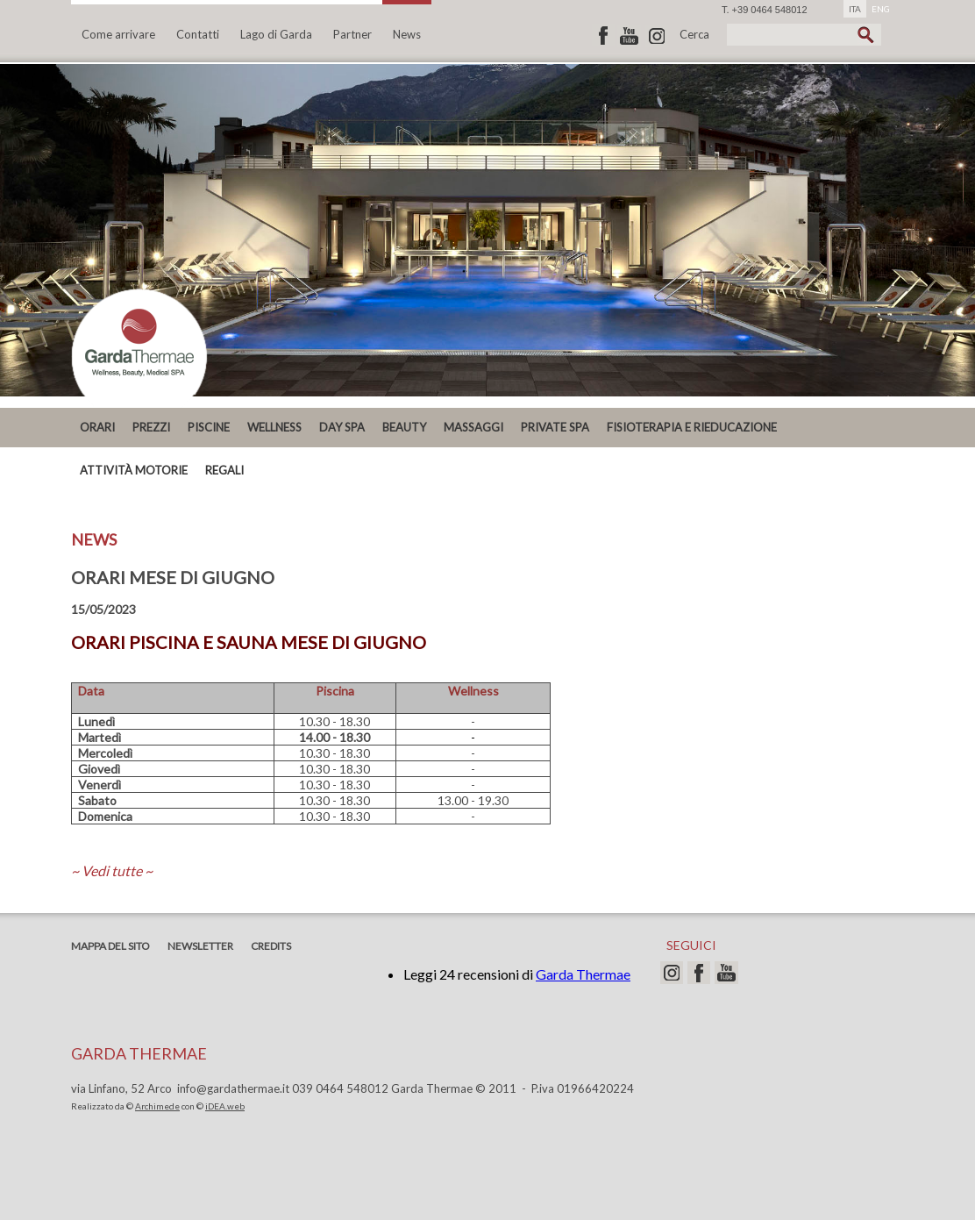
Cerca (694, 34)
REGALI (224, 470)
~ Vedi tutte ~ (112, 870)
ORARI (97, 427)
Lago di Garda (276, 34)
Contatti (197, 34)
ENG (881, 9)
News (407, 34)
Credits (271, 945)
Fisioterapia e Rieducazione (692, 427)
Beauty (404, 427)
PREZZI (151, 427)
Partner (352, 34)
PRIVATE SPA (555, 427)
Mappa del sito (110, 945)
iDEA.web (225, 1106)
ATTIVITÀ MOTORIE (134, 470)
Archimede (157, 1106)
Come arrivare (118, 34)
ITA (855, 9)
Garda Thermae (583, 974)
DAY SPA (342, 427)
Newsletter (200, 945)
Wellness (274, 427)
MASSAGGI (473, 427)
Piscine (209, 427)
